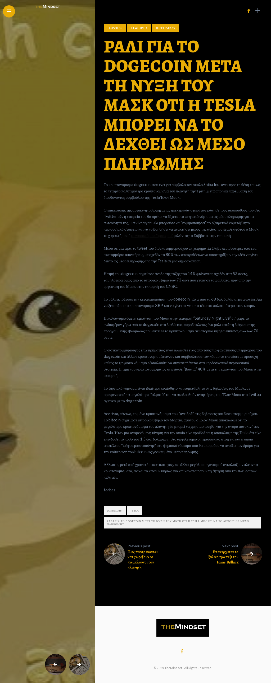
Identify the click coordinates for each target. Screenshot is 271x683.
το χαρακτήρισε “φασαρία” (152, 235)
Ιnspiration (165, 28)
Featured (139, 28)
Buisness (115, 28)
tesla (134, 510)
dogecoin (115, 510)
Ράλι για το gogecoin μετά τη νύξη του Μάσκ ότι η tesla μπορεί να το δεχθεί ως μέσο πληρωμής (178, 522)
